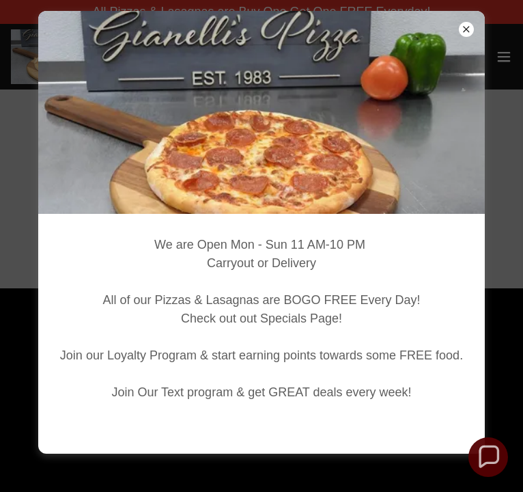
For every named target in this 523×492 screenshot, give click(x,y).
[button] (488, 457)
